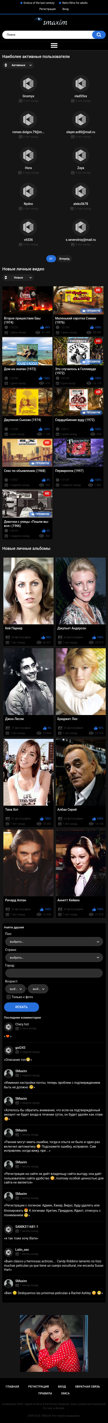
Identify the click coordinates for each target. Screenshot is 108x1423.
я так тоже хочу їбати (21, 1238)
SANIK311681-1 (26, 1227)
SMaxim (21, 1071)
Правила (45, 1393)
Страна (10, 950)
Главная (12, 1386)
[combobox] (54, 941)
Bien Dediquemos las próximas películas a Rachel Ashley (53, 1293)
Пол (8, 934)
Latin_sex (22, 1249)
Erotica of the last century (39, 3)
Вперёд (64, 258)
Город (9, 965)
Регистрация (47, 9)
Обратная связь (87, 1386)
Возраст (11, 981)
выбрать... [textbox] (17, 941)
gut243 (20, 1047)
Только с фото (22, 997)
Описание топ (17, 1060)
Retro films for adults (75, 3)
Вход (65, 9)
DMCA (65, 1393)
